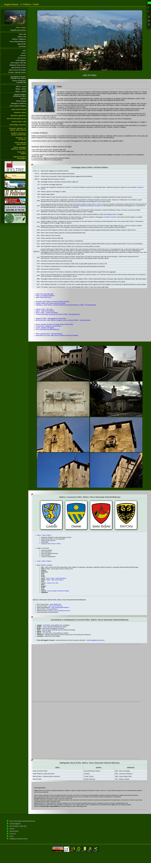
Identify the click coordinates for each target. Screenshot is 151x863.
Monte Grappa (21, 101)
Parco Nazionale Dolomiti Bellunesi (47, 329)
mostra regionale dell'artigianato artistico (55, 627)
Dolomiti (23, 98)
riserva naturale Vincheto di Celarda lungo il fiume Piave (54, 324)
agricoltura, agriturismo (18, 115)
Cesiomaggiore (21, 60)
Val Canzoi (22, 46)
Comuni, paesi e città (19, 121)
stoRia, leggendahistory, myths (20, 143)
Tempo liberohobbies (21, 153)
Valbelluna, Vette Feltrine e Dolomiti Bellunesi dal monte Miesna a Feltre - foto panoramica (66, 305)
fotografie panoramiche (18, 30)
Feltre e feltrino (21, 27)
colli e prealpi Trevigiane (18, 106)
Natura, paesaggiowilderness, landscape (18, 148)
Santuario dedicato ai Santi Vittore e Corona (88, 204)
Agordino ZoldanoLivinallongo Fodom (19, 95)
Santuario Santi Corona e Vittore (51, 543)
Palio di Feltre (47, 631)
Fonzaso (23, 55)
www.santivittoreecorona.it (62, 610)
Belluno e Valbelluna (19, 39)
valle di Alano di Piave (18, 67)
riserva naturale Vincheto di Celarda (58, 591)
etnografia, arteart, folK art (21, 138)
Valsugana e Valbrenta (18, 103)
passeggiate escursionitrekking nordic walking (18, 77)
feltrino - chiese (21, 89)
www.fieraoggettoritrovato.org (95, 640)
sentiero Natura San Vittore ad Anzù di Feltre (51, 303)
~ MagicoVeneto (10, 4)
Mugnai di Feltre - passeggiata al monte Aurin (51, 318)
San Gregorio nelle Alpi (18, 63)
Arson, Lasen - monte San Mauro (47, 312)
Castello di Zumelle (110, 217)
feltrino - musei (21, 86)
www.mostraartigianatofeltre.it (60, 607)
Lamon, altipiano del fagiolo (45, 328)
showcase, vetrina (20, 112)
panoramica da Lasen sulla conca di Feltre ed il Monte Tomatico (57, 335)
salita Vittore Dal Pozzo (43, 297)
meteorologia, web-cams (17, 124)
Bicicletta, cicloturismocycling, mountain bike (18, 134)
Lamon (23, 53)
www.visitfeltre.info (55, 604)
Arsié (24, 50)
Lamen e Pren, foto (52, 583)
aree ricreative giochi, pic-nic (16, 118)
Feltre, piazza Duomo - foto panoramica (49, 334)
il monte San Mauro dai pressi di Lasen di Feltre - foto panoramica (58, 314)
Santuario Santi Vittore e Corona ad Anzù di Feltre (52, 301)
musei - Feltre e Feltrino (44, 561)
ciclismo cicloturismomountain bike (19, 81)
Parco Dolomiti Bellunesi (18, 41)
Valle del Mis (21, 44)
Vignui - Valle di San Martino (45, 311)
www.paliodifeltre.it (52, 609)
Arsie (11, 836)
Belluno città (22, 37)
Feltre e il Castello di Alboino (45, 296)
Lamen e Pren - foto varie (44, 309)
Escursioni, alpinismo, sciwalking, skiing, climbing (17, 129)
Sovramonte (22, 58)
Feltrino (27, 4)
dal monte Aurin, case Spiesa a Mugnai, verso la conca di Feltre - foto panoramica (63, 320)
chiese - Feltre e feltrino (44, 535)
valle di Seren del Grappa (17, 70)
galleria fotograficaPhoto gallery (20, 157)
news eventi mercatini (18, 109)
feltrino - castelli (20, 91)
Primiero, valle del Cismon (17, 72)
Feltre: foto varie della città (44, 294)
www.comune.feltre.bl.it (55, 606)
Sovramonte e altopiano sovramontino (48, 326)
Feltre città (22, 34)
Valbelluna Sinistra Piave (17, 65)
